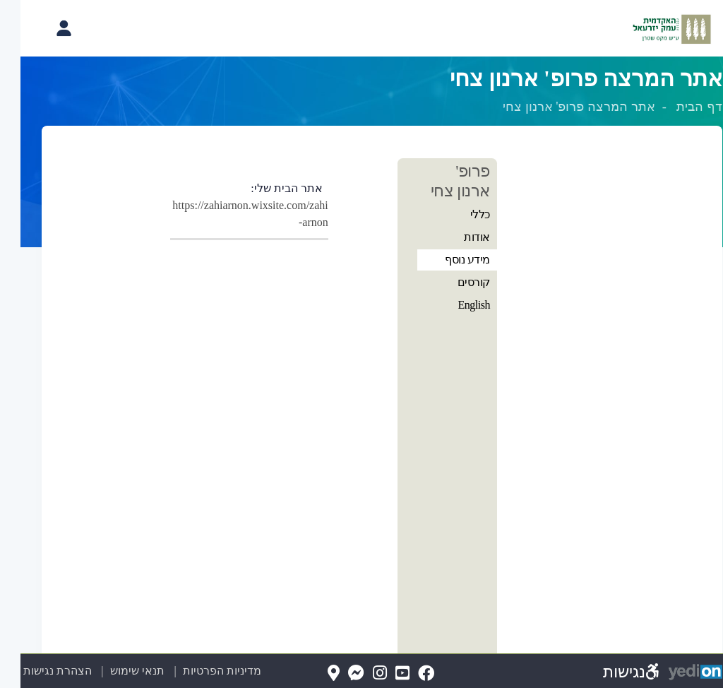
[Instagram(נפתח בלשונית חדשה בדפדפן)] (359, 674)
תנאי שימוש (109, 671)
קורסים (453, 282)
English (454, 305)
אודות (456, 237)
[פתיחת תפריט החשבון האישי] (43, 28)
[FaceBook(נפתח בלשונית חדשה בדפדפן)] (406, 674)
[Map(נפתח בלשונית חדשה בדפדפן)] (313, 674)
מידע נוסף (447, 260)
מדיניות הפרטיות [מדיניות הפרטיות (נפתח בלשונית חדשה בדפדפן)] (201, 671)
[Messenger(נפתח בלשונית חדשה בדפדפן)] (336, 674)
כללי (460, 214)
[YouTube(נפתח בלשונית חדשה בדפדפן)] (382, 674)
